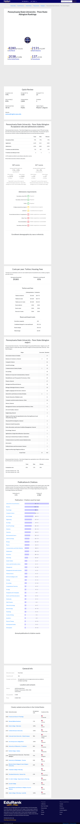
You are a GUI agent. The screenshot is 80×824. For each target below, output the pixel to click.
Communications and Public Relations (14, 548)
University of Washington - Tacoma (17, 760)
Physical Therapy (10, 621)
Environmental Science (11, 535)
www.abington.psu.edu (13, 114)
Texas (42, 810)
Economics (8, 554)
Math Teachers (9, 602)
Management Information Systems (14, 570)
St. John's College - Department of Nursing (19, 779)
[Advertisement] (15, 26)
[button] (27, 93)
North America (20, 5)
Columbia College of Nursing (15, 769)
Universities (13, 5)
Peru (61, 814)
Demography (9, 627)
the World (12, 50)
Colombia (62, 808)
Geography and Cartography (12, 592)
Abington (43, 5)
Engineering (8, 519)
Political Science (9, 573)
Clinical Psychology (10, 605)
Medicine (8, 529)
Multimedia (8, 599)
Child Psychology (10, 538)
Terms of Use (66, 823)
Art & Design (9, 516)
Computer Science (10, 513)
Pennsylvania (36, 5)
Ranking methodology (10, 820)
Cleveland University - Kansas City (17, 774)
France (61, 812)
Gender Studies (9, 560)
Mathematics (9, 551)
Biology (8, 541)
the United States (14, 59)
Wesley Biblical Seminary (15, 721)
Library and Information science (13, 564)
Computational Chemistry (12, 586)
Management (9, 567)
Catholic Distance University (16, 730)
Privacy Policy (73, 823)
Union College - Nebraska (15, 726)
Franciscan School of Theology (16, 716)
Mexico (61, 806)
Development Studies (11, 624)
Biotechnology (9, 608)
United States (29, 5)
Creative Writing (10, 615)
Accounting (8, 583)
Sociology (8, 522)
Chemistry (8, 532)
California (43, 803)
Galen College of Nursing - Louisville (17, 793)
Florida (42, 812)
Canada (61, 803)
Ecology (8, 589)
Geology (8, 580)
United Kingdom (63, 810)
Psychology (8, 510)
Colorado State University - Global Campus (19, 736)
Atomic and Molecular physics (13, 595)
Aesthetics (8, 618)
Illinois (42, 814)
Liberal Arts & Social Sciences (12, 503)
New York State (44, 806)
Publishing (8, 611)
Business (8, 506)
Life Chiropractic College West (16, 741)
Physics (8, 545)
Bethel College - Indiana (14, 750)
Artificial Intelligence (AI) (11, 576)
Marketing (8, 557)
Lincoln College (12, 783)
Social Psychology (10, 525)
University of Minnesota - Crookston (18, 746)
